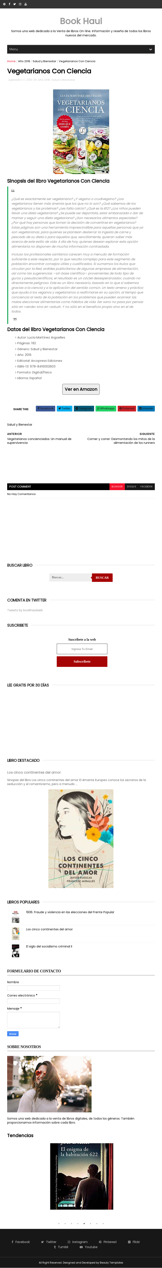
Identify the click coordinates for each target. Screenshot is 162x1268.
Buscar (102, 577)
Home (11, 61)
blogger (117, 486)
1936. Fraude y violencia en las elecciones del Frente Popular (70, 912)
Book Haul (81, 21)
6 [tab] (90, 1223)
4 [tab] (78, 1223)
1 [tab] (59, 1223)
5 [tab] (84, 1223)
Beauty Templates (111, 1262)
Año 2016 (24, 61)
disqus (131, 486)
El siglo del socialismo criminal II (49, 946)
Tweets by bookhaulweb (25, 610)
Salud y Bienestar (44, 61)
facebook (146, 486)
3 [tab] (71, 1223)
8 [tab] (103, 1223)
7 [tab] (97, 1223)
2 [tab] (65, 1223)
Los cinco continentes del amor (34, 772)
